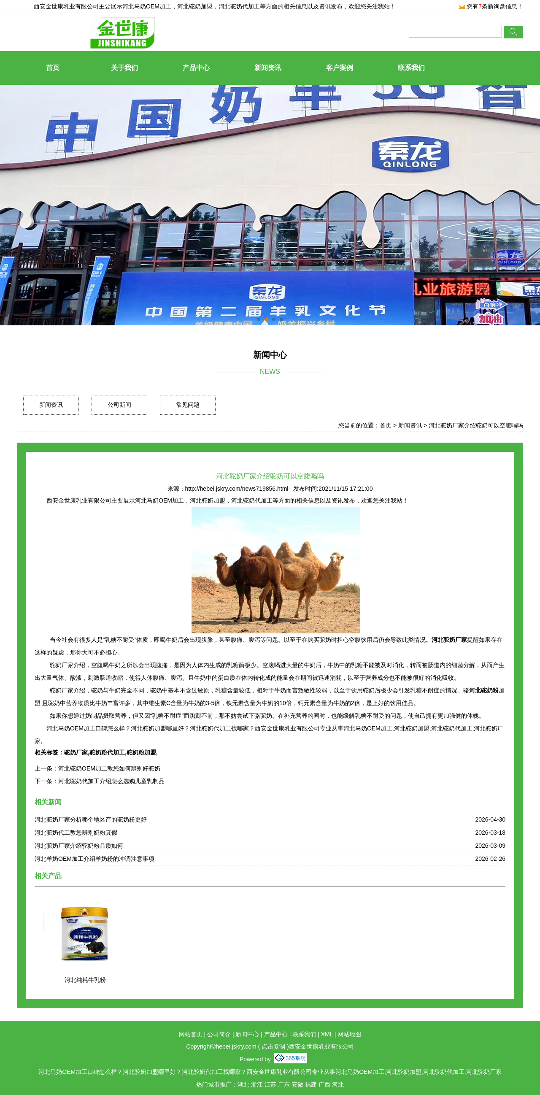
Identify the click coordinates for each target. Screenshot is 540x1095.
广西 (324, 1084)
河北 (338, 1084)
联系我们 (411, 67)
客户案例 (339, 67)
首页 (52, 67)
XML (327, 1034)
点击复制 (273, 1046)
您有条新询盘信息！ (491, 6)
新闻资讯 (267, 67)
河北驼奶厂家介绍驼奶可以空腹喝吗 (476, 425)
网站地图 (349, 1034)
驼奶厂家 (76, 752)
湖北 (243, 1084)
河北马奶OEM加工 (146, 6)
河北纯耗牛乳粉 (85, 979)
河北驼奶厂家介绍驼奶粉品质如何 (79, 845)
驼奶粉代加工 (107, 752)
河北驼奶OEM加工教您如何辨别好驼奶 (109, 768)
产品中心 (196, 67)
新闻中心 (247, 1034)
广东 (284, 1084)
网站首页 (190, 1034)
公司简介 (219, 1034)
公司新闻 (119, 404)
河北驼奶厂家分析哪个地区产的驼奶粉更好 (91, 819)
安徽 (297, 1084)
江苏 (270, 1084)
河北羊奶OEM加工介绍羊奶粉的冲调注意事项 (94, 858)
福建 (311, 1084)
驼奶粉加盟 (141, 752)
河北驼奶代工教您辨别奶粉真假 (76, 832)
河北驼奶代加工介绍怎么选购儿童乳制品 (111, 781)
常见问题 (188, 404)
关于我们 (124, 67)
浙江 (257, 1084)
